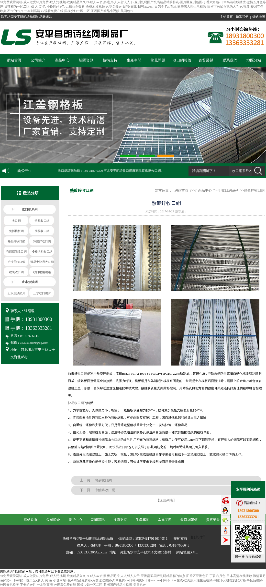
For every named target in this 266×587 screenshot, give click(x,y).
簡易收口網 (103, 480)
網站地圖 (258, 17)
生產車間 (134, 60)
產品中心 (62, 60)
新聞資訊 (86, 60)
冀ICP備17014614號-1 (151, 538)
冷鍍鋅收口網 (105, 490)
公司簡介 (38, 60)
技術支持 (110, 60)
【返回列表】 (166, 500)
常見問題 (158, 60)
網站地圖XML (187, 552)
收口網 (82, 373)
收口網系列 (230, 190)
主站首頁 (226, 17)
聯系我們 (242, 17)
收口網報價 (182, 60)
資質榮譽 (206, 60)
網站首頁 (14, 60)
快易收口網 (76, 403)
